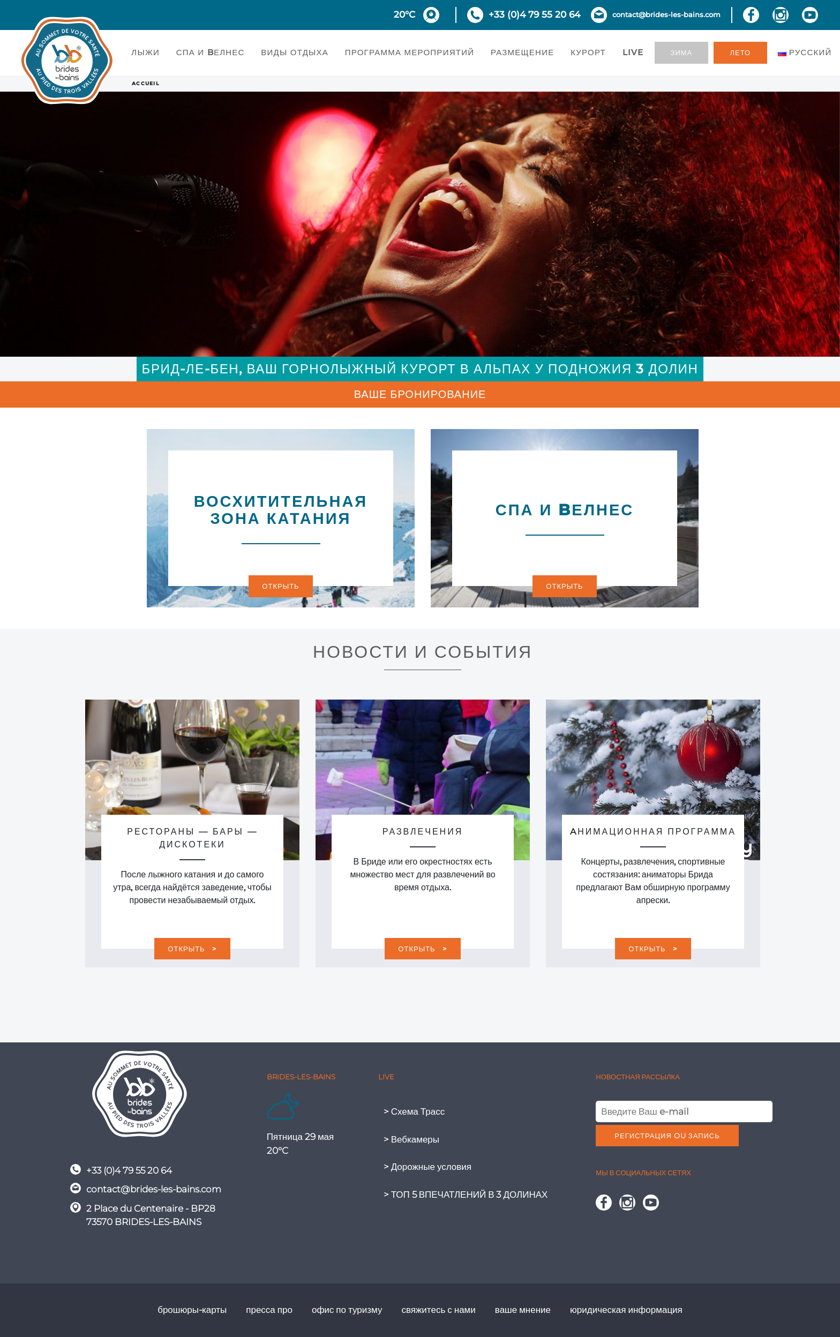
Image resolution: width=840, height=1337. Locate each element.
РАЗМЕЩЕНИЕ (522, 52)
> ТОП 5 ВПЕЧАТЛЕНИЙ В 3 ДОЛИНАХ (466, 1194)
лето (740, 52)
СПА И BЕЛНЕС (210, 52)
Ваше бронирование (420, 394)
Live (633, 52)
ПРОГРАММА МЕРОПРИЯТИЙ (409, 52)
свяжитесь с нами (438, 1309)
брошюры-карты (192, 1309)
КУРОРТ (588, 52)
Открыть (280, 586)
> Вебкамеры (411, 1139)
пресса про (269, 1309)
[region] (420, 224)
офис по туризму (347, 1309)
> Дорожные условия (427, 1166)
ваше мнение (523, 1309)
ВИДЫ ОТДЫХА (294, 52)
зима (682, 52)
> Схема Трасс (414, 1111)
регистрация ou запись (666, 1135)
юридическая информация (626, 1309)
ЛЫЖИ (145, 52)
